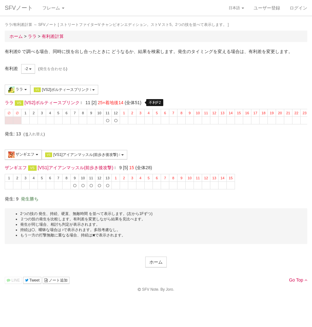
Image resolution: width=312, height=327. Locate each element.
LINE (13, 280)
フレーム (53, 7)
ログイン (298, 7)
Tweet (32, 280)
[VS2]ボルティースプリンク (64, 89)
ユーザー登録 (267, 7)
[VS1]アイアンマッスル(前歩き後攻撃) (84, 154)
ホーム (156, 262)
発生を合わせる (52, 69)
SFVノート (19, 8)
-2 (28, 69)
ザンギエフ (23, 155)
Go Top (298, 279)
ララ (17, 89)
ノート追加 (56, 280)
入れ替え (34, 134)
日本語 (236, 8)
